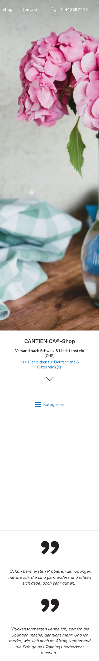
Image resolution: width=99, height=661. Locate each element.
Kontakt (29, 9)
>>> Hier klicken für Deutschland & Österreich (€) (49, 364)
